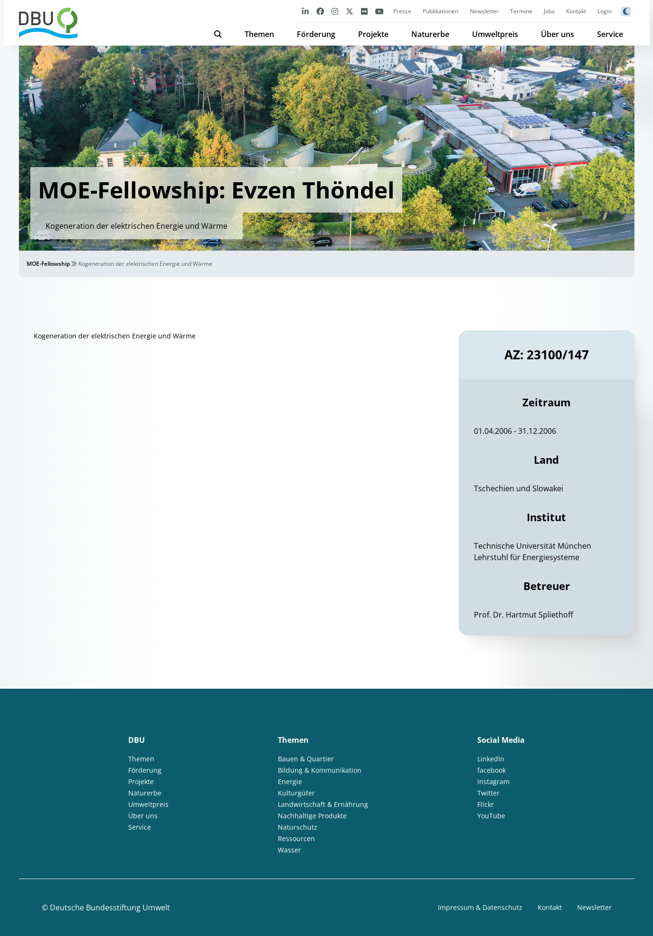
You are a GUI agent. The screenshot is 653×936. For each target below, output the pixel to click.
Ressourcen (296, 838)
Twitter (488, 792)
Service (610, 34)
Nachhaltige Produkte (312, 815)
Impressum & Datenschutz (480, 907)
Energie (290, 781)
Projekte (373, 34)
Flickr (485, 804)
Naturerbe (430, 34)
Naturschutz (297, 827)
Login (604, 11)
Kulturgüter (296, 792)
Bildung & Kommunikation (319, 770)
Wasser (289, 849)
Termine (521, 11)
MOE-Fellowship (48, 264)
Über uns (557, 34)
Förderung (316, 34)
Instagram (493, 781)
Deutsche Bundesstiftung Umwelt (110, 907)
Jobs (549, 11)
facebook (491, 770)
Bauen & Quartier (306, 758)
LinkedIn (490, 758)
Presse (402, 11)
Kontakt (576, 11)
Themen (259, 34)
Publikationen (440, 11)
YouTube (491, 815)
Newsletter (484, 11)
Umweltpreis (495, 34)
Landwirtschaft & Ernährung (323, 804)
